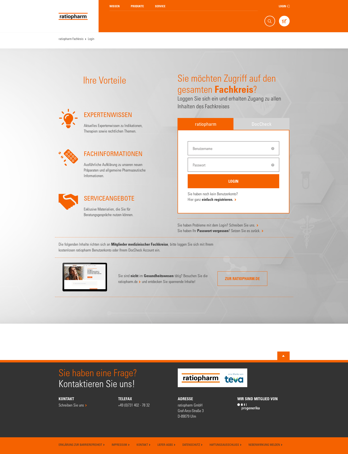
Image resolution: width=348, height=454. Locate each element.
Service (160, 6)
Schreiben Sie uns (71, 405)
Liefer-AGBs (166, 444)
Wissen (114, 6)
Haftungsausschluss (225, 444)
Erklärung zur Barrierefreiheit (82, 444)
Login (284, 6)
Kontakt (144, 444)
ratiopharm (205, 124)
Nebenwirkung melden (265, 444)
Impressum (121, 444)
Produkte (137, 6)
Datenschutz (192, 444)
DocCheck (261, 124)
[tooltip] (272, 148)
